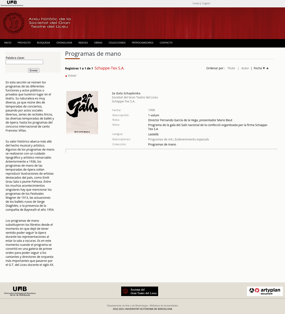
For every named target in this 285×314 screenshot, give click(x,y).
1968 (151, 110)
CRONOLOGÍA (64, 42)
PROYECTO (24, 42)
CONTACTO (166, 42)
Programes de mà (160, 139)
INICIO (7, 42)
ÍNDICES (83, 42)
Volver (71, 75)
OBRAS (98, 42)
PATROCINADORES (142, 42)
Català (196, 3)
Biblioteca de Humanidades (164, 305)
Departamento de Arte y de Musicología (127, 305)
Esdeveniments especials (191, 139)
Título (231, 68)
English (206, 3)
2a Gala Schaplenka (126, 93)
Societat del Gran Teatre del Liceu (135, 97)
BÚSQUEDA (43, 42)
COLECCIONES (117, 42)
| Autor (243, 68)
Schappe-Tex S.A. (123, 101)
